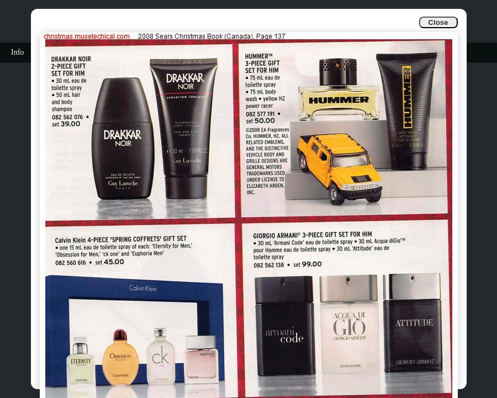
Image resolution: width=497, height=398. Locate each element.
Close (438, 22)
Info (17, 52)
